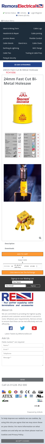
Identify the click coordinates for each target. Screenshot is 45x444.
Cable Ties (7, 53)
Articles (22, 13)
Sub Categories (22, 64)
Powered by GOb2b (34, 412)
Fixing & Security (9, 58)
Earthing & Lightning (11, 48)
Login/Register (35, 13)
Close (22, 24)
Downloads (9, 248)
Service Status (9, 13)
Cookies (4, 434)
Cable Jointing (36, 33)
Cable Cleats (37, 43)
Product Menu (7, 21)
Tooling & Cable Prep (34, 53)
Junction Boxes (9, 38)
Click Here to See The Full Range (22, 272)
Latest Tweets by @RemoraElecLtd (18, 334)
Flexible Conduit (35, 38)
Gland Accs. (22, 43)
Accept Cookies (22, 441)
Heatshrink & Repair (11, 33)
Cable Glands (8, 43)
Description (10, 243)
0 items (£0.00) (22, 15)
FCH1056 (7, 266)
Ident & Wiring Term (11, 28)
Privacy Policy (17, 434)
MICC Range (37, 48)
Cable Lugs (37, 28)
